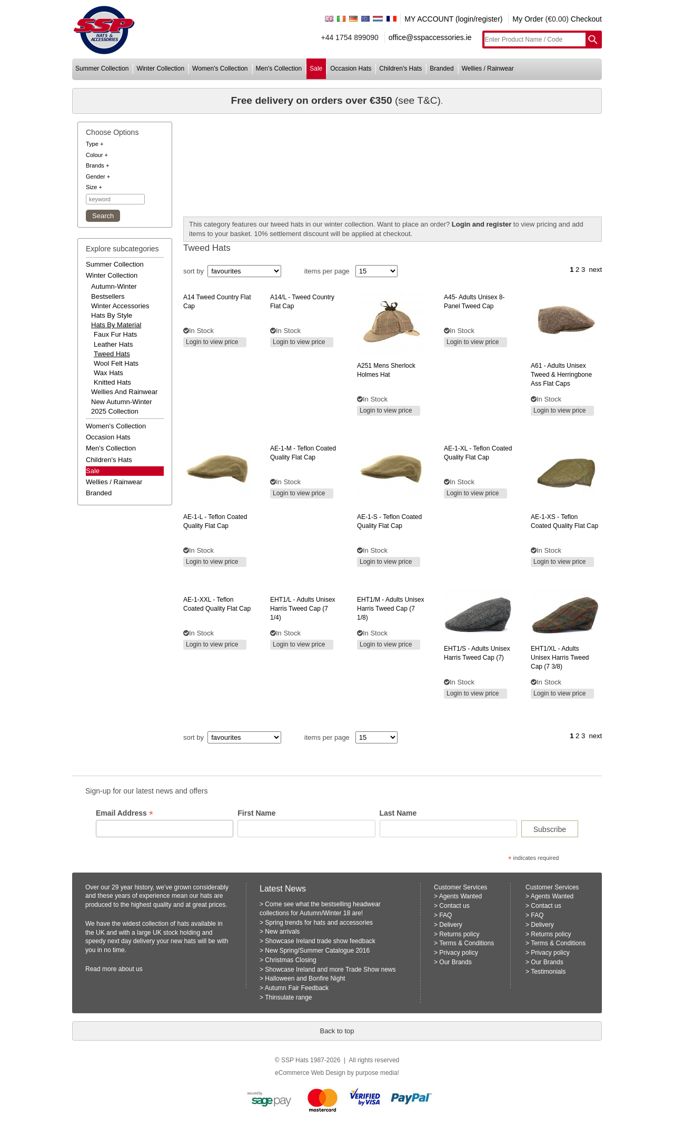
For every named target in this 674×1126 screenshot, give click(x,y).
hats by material (116, 325)
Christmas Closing (290, 960)
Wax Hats (108, 373)
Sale (93, 471)
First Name (256, 813)
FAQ (445, 915)
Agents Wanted (460, 896)
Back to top (337, 1031)
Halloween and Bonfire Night (305, 978)
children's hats (400, 68)
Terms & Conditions (466, 943)
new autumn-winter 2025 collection (121, 406)
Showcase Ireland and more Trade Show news (330, 969)
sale (316, 68)
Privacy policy (458, 952)
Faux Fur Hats (115, 334)
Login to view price (212, 342)
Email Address (124, 813)
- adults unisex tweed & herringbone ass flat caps (561, 374)
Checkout (586, 19)
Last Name (398, 813)
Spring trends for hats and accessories (319, 922)
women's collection (219, 68)
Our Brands (455, 962)
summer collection (101, 68)
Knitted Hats (112, 382)
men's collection (279, 68)
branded (441, 68)
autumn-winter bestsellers (114, 291)
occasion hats (350, 68)
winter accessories (120, 306)
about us (130, 969)
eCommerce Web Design (310, 1072)
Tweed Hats (112, 354)
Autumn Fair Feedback (297, 988)
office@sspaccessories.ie (430, 37)
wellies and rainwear (124, 392)
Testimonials (548, 971)
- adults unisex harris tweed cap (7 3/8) (560, 657)
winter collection (160, 68)
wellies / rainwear (488, 68)
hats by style (111, 315)
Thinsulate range (288, 997)
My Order (527, 19)
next (595, 269)
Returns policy (459, 934)
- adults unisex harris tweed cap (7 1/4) (302, 608)
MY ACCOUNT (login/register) (453, 19)
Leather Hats (113, 344)
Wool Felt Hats (116, 363)
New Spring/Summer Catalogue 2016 (317, 950)
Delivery (450, 924)
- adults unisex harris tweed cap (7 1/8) (390, 608)
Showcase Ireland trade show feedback (320, 941)
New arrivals (282, 931)
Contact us (454, 905)
